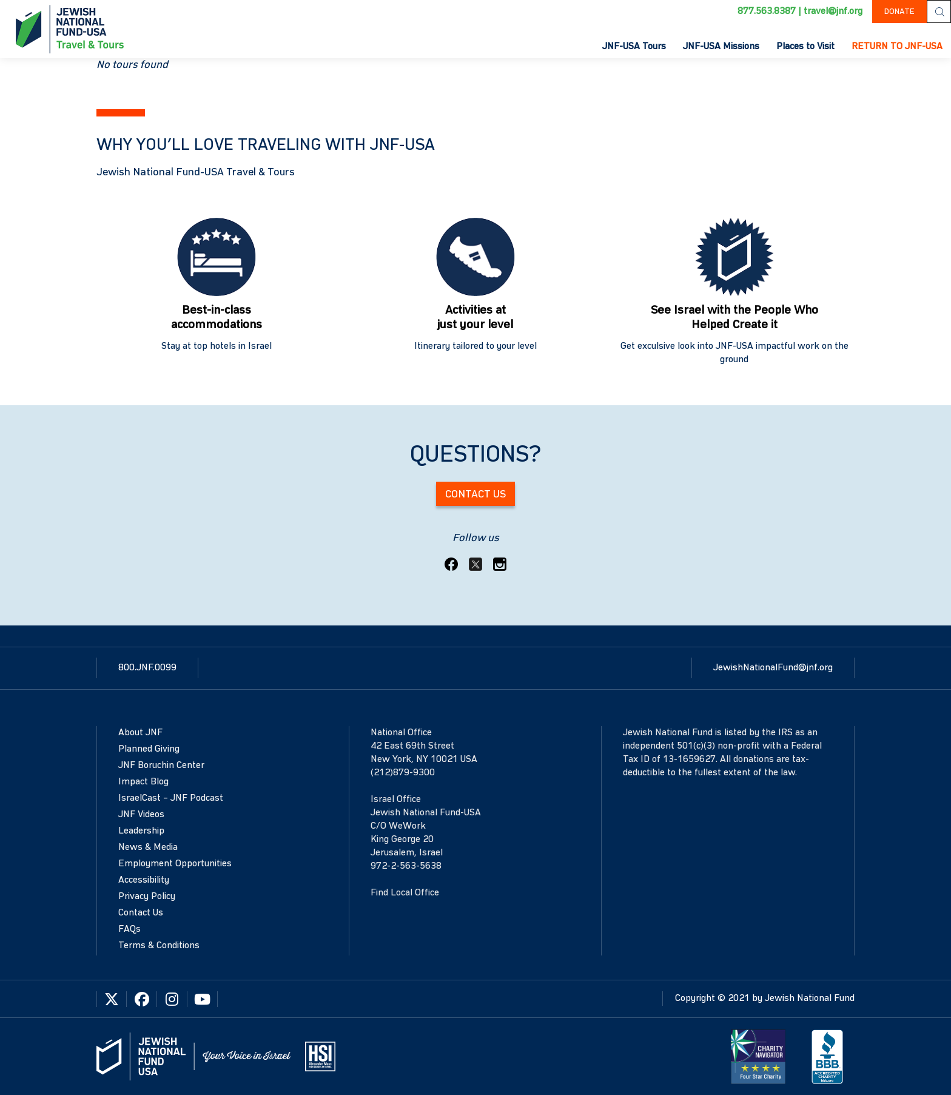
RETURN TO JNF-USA (897, 47)
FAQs (129, 929)
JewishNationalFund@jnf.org (773, 668)
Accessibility (143, 880)
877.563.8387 (767, 11)
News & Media (148, 847)
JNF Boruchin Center (161, 765)
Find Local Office (405, 893)
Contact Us (475, 494)
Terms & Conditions (159, 946)
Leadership (141, 831)
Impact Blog (143, 782)
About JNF (140, 733)
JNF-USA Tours (634, 47)
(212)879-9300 (403, 773)
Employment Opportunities (175, 864)
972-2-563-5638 (406, 866)
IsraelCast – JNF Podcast (170, 798)
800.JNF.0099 (147, 668)
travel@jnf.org (833, 11)
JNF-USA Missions (721, 47)
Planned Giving (149, 749)
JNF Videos (141, 815)
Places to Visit (805, 47)
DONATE (899, 11)
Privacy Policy (146, 896)
